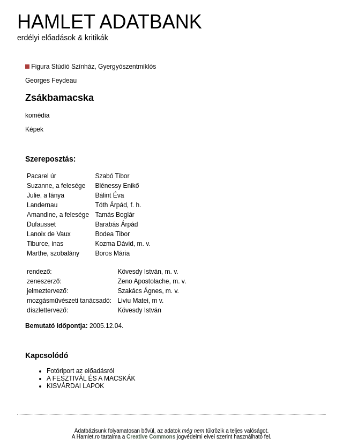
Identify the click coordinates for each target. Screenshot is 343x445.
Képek (34, 129)
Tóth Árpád (110, 205)
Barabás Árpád (116, 224)
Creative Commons (150, 437)
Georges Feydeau (51, 80)
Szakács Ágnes (139, 291)
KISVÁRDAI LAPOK (75, 386)
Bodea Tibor (112, 234)
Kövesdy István (139, 271)
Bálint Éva (109, 195)
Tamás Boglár (114, 214)
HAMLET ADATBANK (109, 22)
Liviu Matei (132, 300)
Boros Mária (112, 253)
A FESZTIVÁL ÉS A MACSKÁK (91, 378)
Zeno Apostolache (143, 281)
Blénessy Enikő (117, 185)
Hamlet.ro (88, 437)
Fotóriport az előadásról (80, 371)
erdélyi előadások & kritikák (62, 37)
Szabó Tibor (112, 176)
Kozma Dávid (114, 243)
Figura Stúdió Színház (62, 66)
